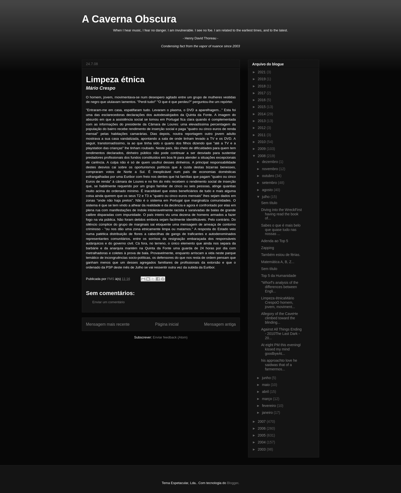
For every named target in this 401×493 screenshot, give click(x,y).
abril (266, 392)
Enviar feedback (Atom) (170, 337)
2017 (262, 93)
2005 (262, 435)
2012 (262, 128)
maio (266, 385)
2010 (262, 142)
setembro (270, 183)
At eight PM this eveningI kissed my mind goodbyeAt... (281, 349)
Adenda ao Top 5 (274, 241)
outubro (268, 176)
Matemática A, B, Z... (277, 262)
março (267, 399)
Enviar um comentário (108, 302)
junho (267, 378)
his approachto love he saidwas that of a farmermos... (279, 364)
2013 (262, 121)
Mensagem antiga (220, 324)
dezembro (270, 162)
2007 (262, 421)
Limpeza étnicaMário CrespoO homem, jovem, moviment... (278, 302)
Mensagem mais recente (108, 324)
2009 (262, 149)
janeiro (268, 412)
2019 (262, 79)
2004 (262, 442)
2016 (262, 100)
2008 (262, 156)
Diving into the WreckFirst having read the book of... (281, 214)
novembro (270, 169)
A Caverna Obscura (129, 19)
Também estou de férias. (280, 255)
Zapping (267, 248)
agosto (268, 190)
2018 (262, 86)
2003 (262, 449)
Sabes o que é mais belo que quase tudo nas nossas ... (280, 229)
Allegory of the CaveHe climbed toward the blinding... (279, 318)
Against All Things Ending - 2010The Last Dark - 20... (281, 333)
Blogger (232, 483)
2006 (262, 428)
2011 (262, 135)
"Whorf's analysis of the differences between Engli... (279, 286)
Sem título (269, 203)
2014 (262, 114)
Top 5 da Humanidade (278, 276)
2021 (262, 72)
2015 (262, 107)
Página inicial (167, 324)
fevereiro (269, 406)
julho (266, 197)
